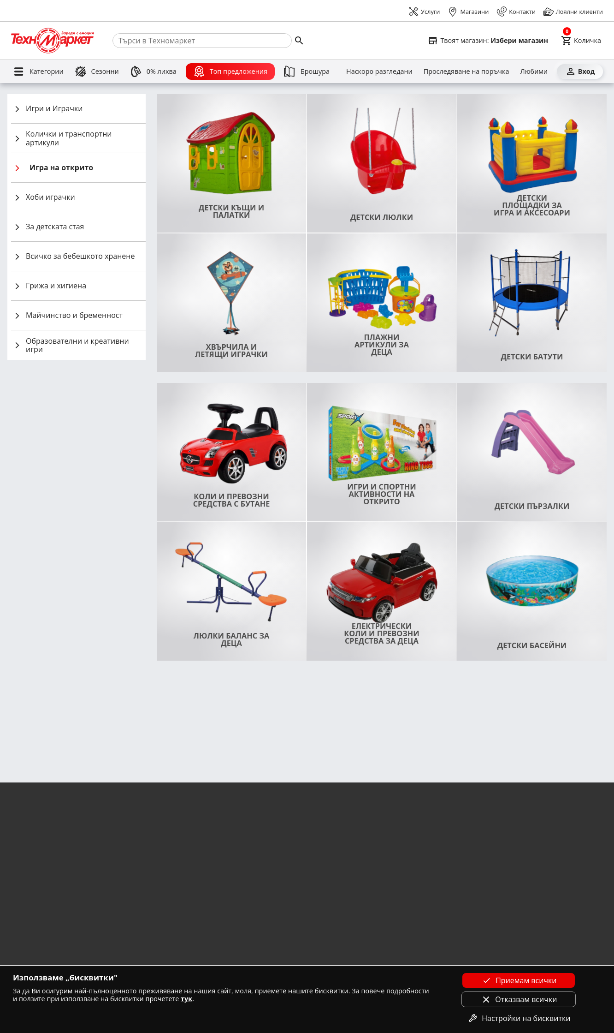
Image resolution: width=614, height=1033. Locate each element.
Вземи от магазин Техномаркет (204, 863)
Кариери (19, 962)
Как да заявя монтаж (341, 877)
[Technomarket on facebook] (471, 952)
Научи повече (98, 811)
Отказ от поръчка (32, 905)
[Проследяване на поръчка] (466, 71)
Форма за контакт (488, 863)
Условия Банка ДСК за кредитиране (210, 920)
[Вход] (580, 71)
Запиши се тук (572, 793)
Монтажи (172, 877)
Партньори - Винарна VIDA (349, 920)
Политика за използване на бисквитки (62, 934)
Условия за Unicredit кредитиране (207, 948)
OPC (469, 891)
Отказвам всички (518, 999)
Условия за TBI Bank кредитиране (207, 905)
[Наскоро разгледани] (379, 71)
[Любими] (534, 71)
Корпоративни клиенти (192, 934)
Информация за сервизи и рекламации (367, 905)
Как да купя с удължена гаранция (359, 962)
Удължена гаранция (188, 891)
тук (186, 998)
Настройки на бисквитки (518, 1018)
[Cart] (581, 41)
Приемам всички (518, 980)
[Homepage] (52, 41)
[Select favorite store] (487, 41)
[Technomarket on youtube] (501, 952)
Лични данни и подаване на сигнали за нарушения (81, 948)
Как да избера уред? (339, 863)
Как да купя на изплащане (348, 891)
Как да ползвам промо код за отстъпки (367, 934)
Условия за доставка (36, 877)
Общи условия (28, 863)
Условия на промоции (39, 920)
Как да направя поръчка (346, 948)
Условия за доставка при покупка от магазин (71, 891)
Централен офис (486, 877)
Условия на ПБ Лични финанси (203, 962)
